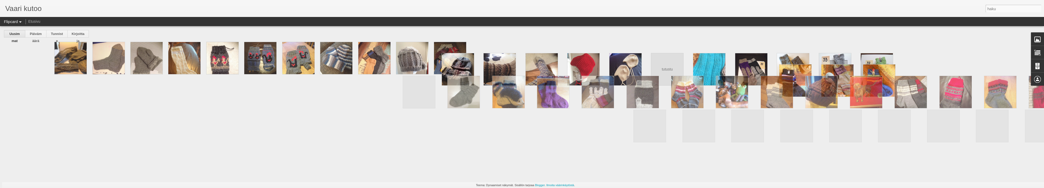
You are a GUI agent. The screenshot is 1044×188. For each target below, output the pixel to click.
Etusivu (34, 21)
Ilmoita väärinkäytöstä (560, 185)
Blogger (540, 185)
